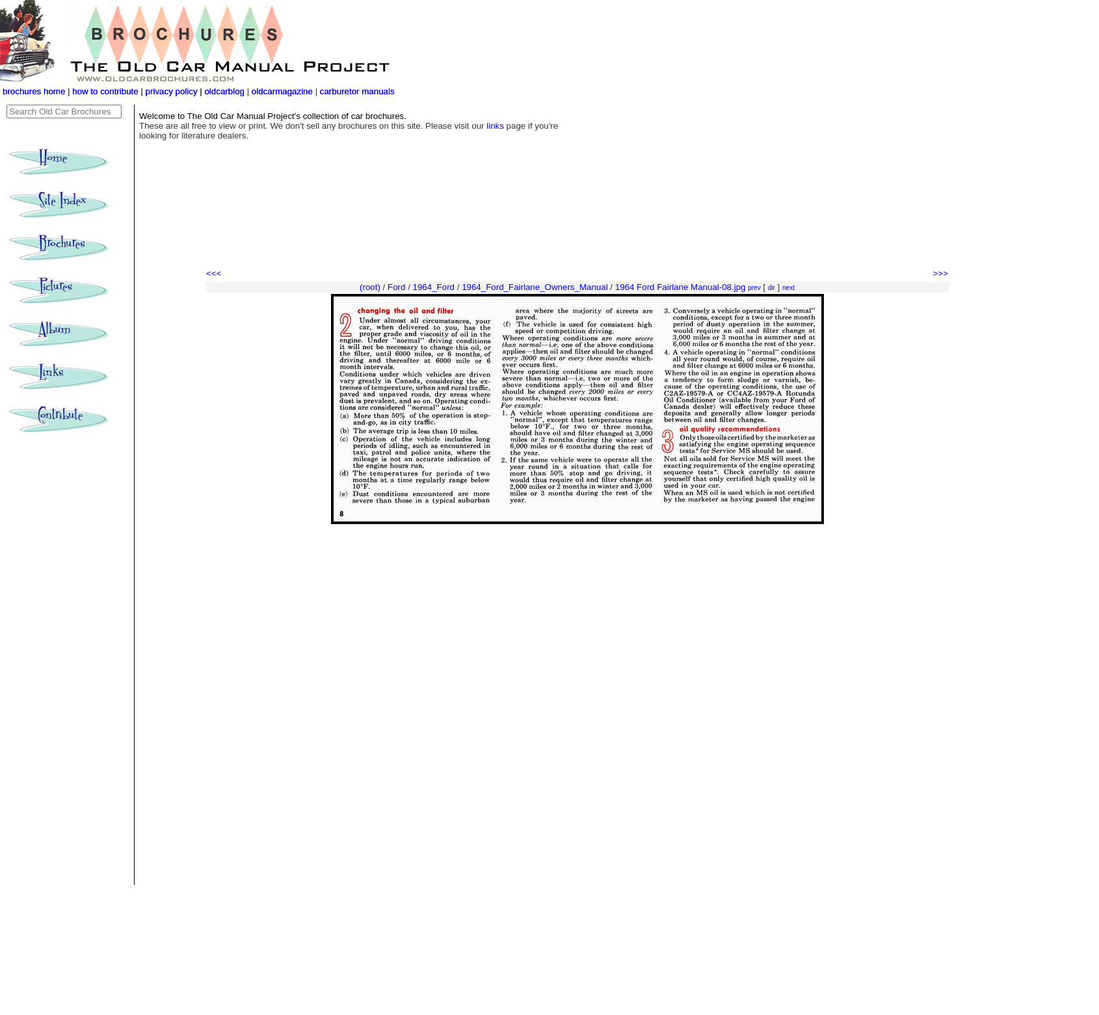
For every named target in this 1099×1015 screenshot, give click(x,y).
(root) (370, 287)
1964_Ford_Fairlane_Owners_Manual (535, 287)
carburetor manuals (356, 91)
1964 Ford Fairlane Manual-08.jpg (680, 287)
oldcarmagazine (283, 91)
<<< (213, 273)
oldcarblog (224, 91)
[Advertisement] (577, 231)
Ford (396, 287)
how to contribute (105, 91)
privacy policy (173, 91)
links (495, 126)
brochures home (34, 91)
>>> (940, 273)
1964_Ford (434, 287)
